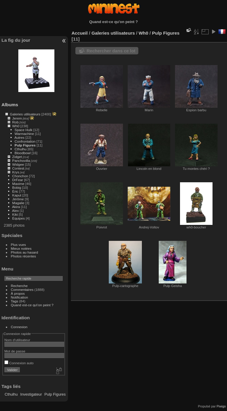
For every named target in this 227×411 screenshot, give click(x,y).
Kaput (16, 195)
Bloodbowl (22, 153)
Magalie (18, 203)
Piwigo (221, 406)
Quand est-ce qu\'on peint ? (32, 305)
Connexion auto (19, 363)
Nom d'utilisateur (17, 340)
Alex (15, 210)
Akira (16, 207)
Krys (15, 172)
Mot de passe (14, 351)
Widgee (18, 164)
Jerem (17, 118)
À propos (18, 293)
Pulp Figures (24, 145)
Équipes (18, 218)
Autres (19, 137)
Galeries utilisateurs (25, 114)
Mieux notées (21, 248)
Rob (15, 122)
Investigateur (31, 394)
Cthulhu (20, 149)
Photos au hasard (24, 252)
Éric (15, 191)
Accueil (80, 33)
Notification (19, 297)
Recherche (19, 286)
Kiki (15, 214)
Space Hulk (23, 130)
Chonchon (20, 176)
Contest (18, 168)
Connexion (19, 327)
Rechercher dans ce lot (111, 50)
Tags (14, 301)
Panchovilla (21, 160)
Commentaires (22, 289)
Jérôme (18, 199)
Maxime (18, 184)
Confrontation (24, 141)
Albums (9, 104)
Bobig (16, 187)
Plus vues (18, 244)
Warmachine (24, 134)
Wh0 (15, 126)
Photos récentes (23, 256)
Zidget (17, 157)
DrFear (17, 180)
